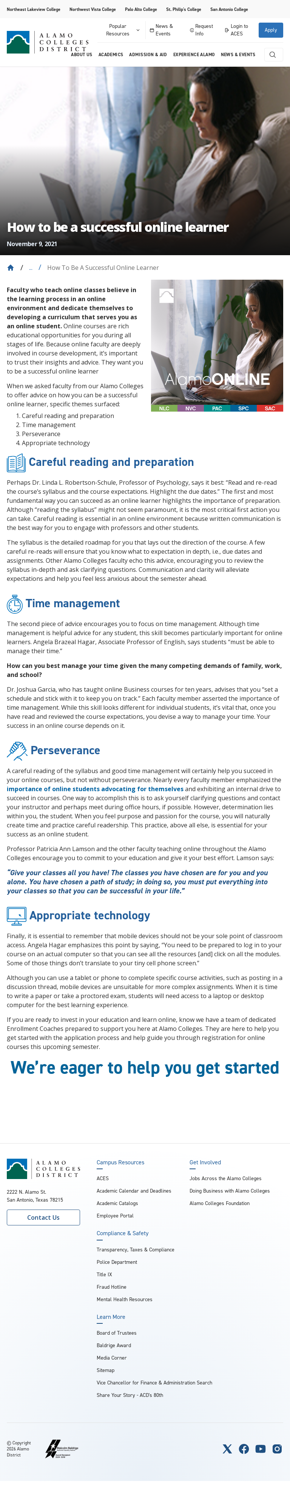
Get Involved (205, 1162)
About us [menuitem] (81, 55)
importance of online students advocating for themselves (95, 789)
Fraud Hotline (111, 1287)
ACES (103, 1178)
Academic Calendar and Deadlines (134, 1190)
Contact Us (43, 1217)
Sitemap (105, 1370)
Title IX (104, 1274)
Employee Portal (115, 1215)
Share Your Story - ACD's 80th (130, 1395)
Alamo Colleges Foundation (220, 1203)
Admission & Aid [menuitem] (148, 55)
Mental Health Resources (125, 1299)
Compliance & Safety (122, 1233)
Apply (271, 30)
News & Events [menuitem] (238, 55)
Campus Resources (120, 1162)
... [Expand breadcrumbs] (30, 267)
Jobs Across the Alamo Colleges (226, 1178)
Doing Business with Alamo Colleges (230, 1190)
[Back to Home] (10, 267)
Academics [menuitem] (111, 55)
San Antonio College (229, 9)
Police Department (117, 1262)
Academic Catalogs (117, 1203)
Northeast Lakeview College (33, 9)
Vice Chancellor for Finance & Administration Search (154, 1382)
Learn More (111, 1317)
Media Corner (112, 1357)
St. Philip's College (183, 9)
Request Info (201, 30)
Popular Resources (123, 30)
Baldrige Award (114, 1345)
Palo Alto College (141, 9)
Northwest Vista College (92, 9)
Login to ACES (236, 30)
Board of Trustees (117, 1333)
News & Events (161, 30)
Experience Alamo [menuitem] (194, 55)
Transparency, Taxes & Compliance (135, 1249)
